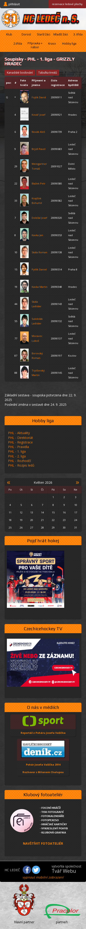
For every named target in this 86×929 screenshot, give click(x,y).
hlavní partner (24, 922)
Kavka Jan (37, 235)
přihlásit (14, 4)
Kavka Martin (39, 286)
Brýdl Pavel (38, 149)
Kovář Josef (38, 114)
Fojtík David (39, 97)
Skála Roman (39, 252)
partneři (62, 922)
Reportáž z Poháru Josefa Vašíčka (43, 732)
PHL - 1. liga (40, 58)
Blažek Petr (38, 183)
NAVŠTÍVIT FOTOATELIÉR (43, 843)
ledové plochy (67, 4)
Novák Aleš (38, 131)
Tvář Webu (64, 871)
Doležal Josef (39, 217)
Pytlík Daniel (39, 269)
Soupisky (14, 58)
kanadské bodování (20, 73)
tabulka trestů (47, 73)
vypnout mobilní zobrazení (43, 877)
